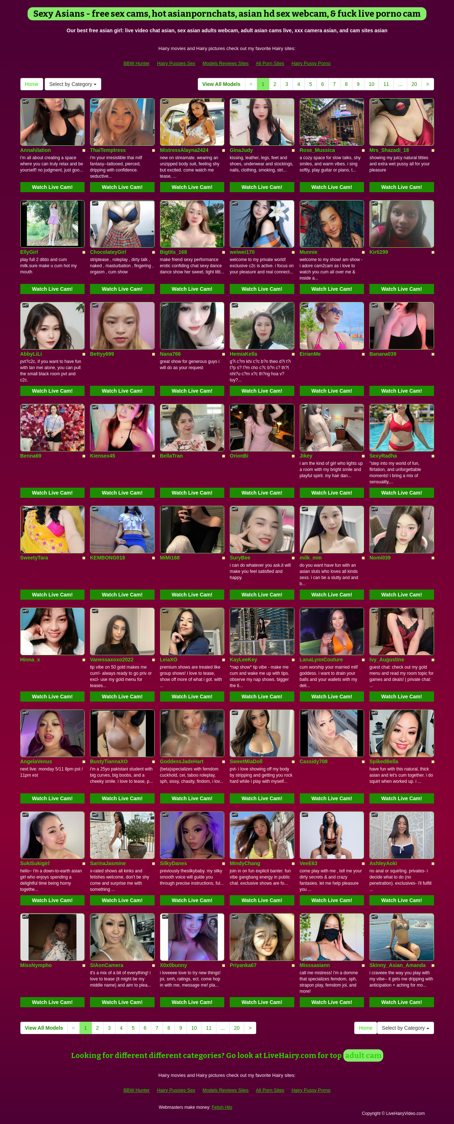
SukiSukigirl (35, 863)
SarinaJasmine (108, 863)
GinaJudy (241, 150)
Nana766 (170, 354)
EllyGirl (29, 252)
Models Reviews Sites (226, 63)
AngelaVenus (36, 761)
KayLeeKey (243, 659)
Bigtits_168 (173, 252)
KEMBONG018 (107, 558)
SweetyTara (34, 558)
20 (414, 84)
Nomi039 (379, 558)
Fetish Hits (222, 1107)
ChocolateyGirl (108, 252)
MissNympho (36, 965)
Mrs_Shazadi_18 (389, 150)
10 (372, 84)
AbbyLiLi (31, 354)
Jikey (306, 456)
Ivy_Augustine (386, 659)
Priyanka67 (243, 965)
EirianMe (310, 354)
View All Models (222, 84)
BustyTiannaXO (109, 761)
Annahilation (35, 150)
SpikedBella (383, 761)
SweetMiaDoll (246, 761)
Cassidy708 (314, 761)
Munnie (309, 252)
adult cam (363, 1055)
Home (31, 84)
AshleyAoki (383, 863)
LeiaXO (168, 659)
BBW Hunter (136, 63)
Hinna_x (30, 659)
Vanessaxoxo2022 (112, 659)
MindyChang (245, 863)
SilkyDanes (173, 863)
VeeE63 (309, 863)
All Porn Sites (270, 63)
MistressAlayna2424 (184, 150)
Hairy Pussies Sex (176, 63)
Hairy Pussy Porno (311, 63)
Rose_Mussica (317, 150)
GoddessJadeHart (182, 761)
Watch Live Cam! (52, 187)
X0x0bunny (173, 965)
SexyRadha (383, 456)
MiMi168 (170, 558)
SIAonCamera (106, 965)
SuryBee (240, 558)
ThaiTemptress (108, 150)
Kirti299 (378, 252)
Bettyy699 (102, 354)
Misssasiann (315, 965)
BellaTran (171, 456)
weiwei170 (242, 252)
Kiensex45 (102, 456)
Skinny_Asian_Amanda (397, 965)
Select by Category (73, 84)
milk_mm (311, 558)
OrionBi (239, 456)
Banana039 (382, 354)
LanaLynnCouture (321, 659)
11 (386, 84)
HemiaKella (243, 354)
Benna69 (30, 456)
